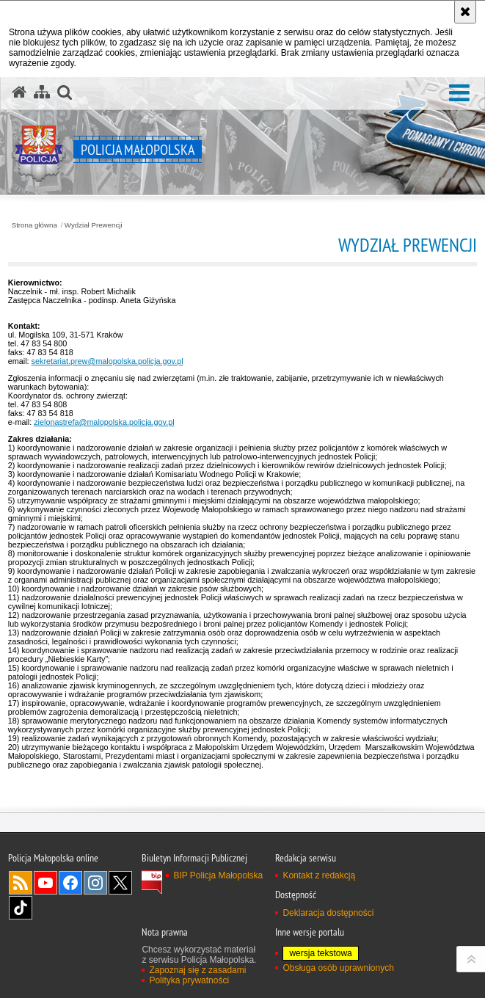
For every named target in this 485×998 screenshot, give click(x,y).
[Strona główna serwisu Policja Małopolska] (19, 92)
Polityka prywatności (189, 980)
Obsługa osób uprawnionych (337, 968)
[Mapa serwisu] (42, 92)
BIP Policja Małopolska (218, 875)
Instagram (95, 883)
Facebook (70, 883)
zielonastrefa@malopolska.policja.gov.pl (104, 422)
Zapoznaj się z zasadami (197, 970)
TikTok (20, 907)
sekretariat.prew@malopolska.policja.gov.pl (107, 361)
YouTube (45, 883)
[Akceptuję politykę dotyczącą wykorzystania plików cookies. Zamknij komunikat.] (465, 11)
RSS (20, 883)
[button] (459, 93)
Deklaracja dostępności (327, 913)
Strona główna (34, 225)
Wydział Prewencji (94, 225)
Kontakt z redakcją (318, 875)
